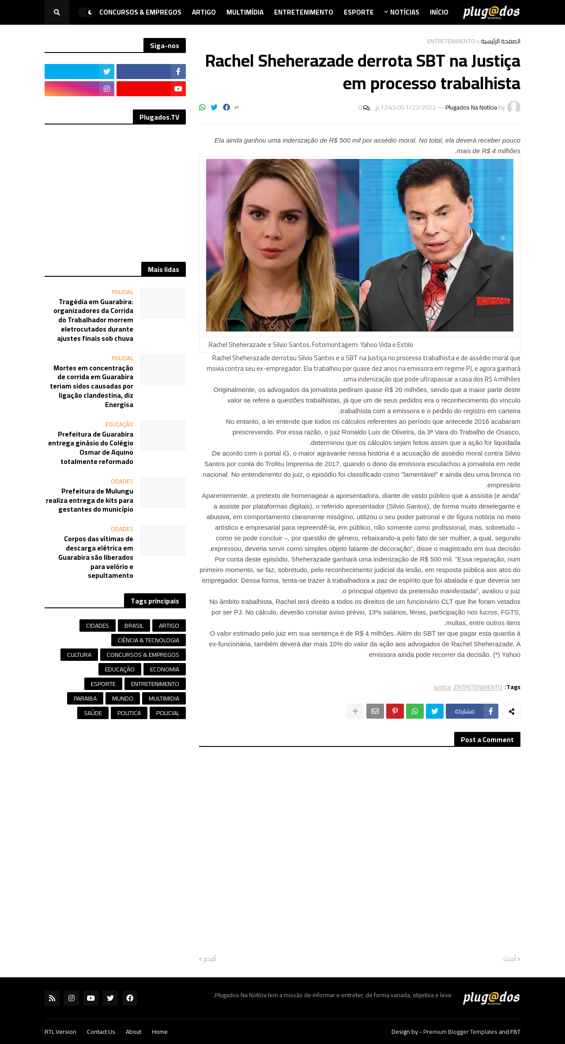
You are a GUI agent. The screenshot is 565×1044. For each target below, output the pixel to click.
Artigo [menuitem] (204, 12)
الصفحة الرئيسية (500, 41)
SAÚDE (93, 713)
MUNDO (122, 698)
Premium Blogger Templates (460, 1031)
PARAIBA (85, 698)
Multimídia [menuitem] (245, 12)
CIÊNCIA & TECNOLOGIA (148, 640)
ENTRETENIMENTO (451, 41)
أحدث (509, 959)
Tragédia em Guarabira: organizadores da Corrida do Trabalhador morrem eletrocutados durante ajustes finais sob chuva (93, 320)
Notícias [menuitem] (404, 12)
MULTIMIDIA (164, 698)
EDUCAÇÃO (120, 669)
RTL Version (60, 1031)
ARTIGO (169, 625)
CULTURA (79, 654)
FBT (515, 1031)
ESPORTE (103, 684)
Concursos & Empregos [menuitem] (140, 12)
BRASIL (133, 625)
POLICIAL (167, 713)
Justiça (442, 687)
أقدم (209, 959)
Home (160, 1031)
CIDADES (97, 625)
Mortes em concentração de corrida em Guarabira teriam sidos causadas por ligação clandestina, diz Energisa (91, 386)
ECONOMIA (164, 669)
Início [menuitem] (439, 12)
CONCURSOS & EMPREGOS (143, 654)
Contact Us (101, 1031)
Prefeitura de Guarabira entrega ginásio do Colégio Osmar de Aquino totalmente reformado (90, 448)
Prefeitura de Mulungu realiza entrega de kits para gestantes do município (89, 500)
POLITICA (129, 713)
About (133, 1031)
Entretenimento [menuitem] (303, 12)
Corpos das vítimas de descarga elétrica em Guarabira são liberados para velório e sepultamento (95, 557)
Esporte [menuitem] (359, 12)
